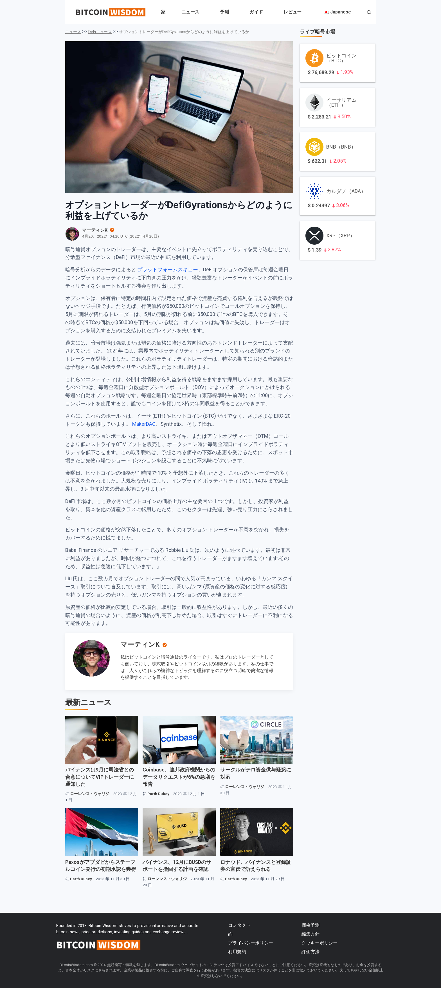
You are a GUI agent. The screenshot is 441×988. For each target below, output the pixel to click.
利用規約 (237, 951)
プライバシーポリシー (250, 943)
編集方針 (311, 934)
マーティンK (139, 644)
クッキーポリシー (320, 943)
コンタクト (239, 925)
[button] (368, 13)
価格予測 (311, 925)
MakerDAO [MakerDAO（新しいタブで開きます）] (144, 424)
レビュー (293, 12)
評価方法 (311, 951)
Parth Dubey (158, 793)
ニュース (190, 12)
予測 (224, 12)
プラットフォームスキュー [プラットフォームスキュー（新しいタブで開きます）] (167, 269)
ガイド (256, 12)
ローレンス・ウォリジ (89, 793)
